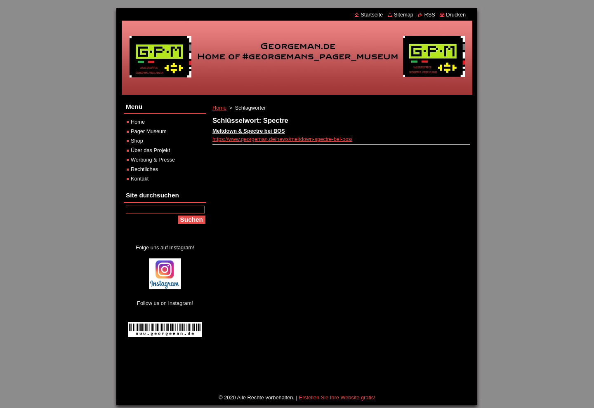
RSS (429, 15)
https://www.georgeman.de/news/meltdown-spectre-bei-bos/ (282, 139)
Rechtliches (144, 169)
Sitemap (403, 15)
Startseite (372, 15)
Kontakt (139, 179)
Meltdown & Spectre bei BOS (248, 131)
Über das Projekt (150, 150)
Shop (137, 141)
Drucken (456, 15)
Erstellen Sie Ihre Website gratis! (337, 397)
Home (219, 108)
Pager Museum (149, 131)
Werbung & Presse (153, 160)
